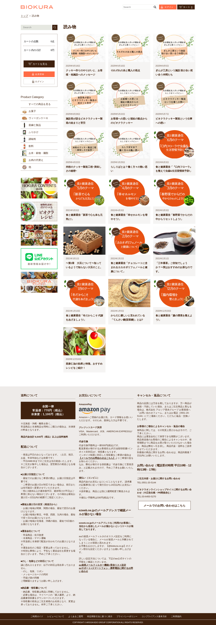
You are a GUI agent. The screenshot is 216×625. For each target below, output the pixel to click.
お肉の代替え (36, 160)
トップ (24, 15)
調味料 (32, 139)
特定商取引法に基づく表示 (99, 616)
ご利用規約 (176, 616)
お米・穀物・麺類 (38, 153)
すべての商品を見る (40, 104)
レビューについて (55, 616)
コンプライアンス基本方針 (154, 616)
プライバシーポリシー (126, 616)
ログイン (39, 81)
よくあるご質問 (75, 616)
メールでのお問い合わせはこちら (164, 505)
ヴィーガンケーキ (38, 118)
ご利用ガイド (37, 616)
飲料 (31, 146)
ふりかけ (33, 132)
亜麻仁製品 (35, 125)
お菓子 (32, 111)
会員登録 (39, 74)
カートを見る (40, 64)
